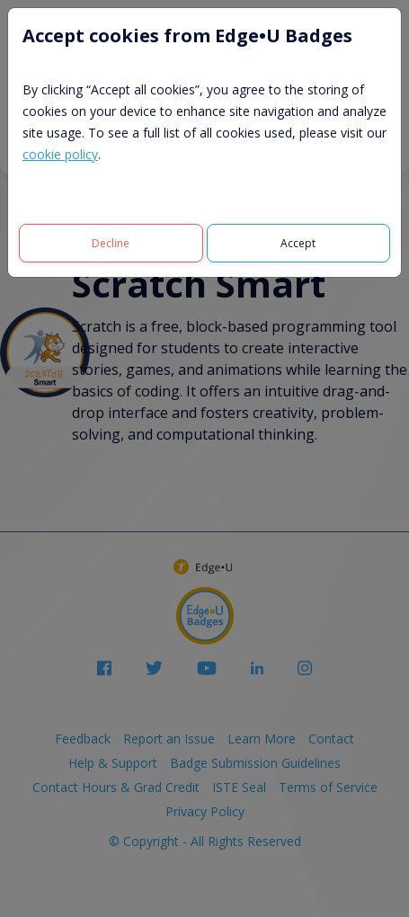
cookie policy (60, 154)
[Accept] (299, 243)
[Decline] (111, 243)
